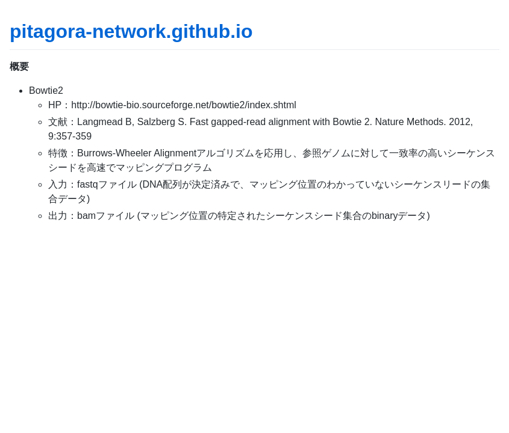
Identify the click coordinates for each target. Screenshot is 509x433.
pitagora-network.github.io (131, 31)
